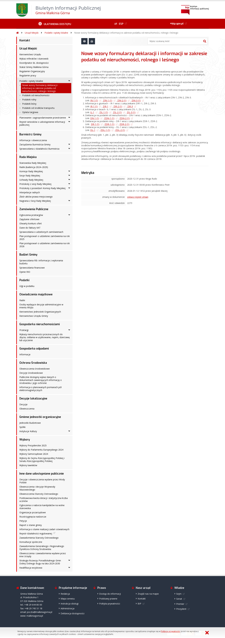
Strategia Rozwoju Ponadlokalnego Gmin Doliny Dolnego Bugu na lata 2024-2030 (40, 562)
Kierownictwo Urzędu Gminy (33, 315)
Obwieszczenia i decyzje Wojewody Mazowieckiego (37, 488)
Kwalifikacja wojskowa (30, 567)
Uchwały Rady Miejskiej (31, 179)
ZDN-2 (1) (125, 118)
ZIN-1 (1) (107, 100)
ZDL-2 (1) (120, 130)
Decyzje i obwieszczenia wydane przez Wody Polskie (42, 481)
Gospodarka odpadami (34, 348)
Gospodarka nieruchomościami (39, 324)
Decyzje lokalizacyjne (33, 398)
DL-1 (92, 130)
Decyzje (23, 404)
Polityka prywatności (109, 603)
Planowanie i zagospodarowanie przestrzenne (42, 117)
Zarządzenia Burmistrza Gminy (34, 144)
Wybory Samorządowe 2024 (33, 453)
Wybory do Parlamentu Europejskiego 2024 (41, 449)
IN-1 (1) (94, 100)
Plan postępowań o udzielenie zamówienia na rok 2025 (44, 238)
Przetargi (23, 330)
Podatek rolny (29, 99)
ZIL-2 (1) (117, 112)
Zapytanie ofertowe (29, 219)
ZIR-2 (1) (117, 106)
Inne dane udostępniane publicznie (41, 473)
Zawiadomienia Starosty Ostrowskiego (39, 537)
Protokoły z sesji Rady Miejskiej (35, 183)
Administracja (67, 608)
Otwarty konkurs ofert (30, 223)
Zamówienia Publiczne (33, 209)
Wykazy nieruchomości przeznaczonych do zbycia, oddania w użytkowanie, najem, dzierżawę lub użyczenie (44, 337)
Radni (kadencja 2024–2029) (33, 167)
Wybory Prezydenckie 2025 (33, 445)
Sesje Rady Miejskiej (29, 175)
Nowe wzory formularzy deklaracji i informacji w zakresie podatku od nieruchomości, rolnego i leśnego (126, 32)
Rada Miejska (28, 157)
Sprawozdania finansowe (32, 267)
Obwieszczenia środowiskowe (34, 368)
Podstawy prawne (108, 598)
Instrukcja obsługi (69, 603)
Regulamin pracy (27, 75)
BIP (139, 603)
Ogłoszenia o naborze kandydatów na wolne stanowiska (42, 507)
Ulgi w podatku (26, 286)
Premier (180, 603)
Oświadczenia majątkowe (35, 294)
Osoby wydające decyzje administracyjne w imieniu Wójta (41, 306)
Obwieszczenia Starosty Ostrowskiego (38, 493)
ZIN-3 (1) (136, 100)
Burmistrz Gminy (30, 134)
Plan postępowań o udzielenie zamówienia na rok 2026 (44, 245)
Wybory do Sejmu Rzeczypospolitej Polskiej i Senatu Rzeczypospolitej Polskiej (42, 460)
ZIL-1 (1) (103, 112)
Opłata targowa (30, 112)
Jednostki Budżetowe (30, 422)
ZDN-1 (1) (109, 118)
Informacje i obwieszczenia (33, 140)
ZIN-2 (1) (121, 100)
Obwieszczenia (26, 408)
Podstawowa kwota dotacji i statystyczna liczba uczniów (43, 500)
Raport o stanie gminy (30, 525)
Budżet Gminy (28, 254)
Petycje (23, 520)
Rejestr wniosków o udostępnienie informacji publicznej (42, 123)
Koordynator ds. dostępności (34, 62)
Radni (22, 300)
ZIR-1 (105, 106)
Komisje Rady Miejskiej (31, 171)
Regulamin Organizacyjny (32, 71)
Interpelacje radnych (29, 192)
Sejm (178, 593)
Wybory (24, 439)
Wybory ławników (28, 465)
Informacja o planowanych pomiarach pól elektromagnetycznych (40, 389)
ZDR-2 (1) (124, 124)
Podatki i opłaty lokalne (56, 32)
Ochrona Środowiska (33, 363)
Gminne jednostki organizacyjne (40, 417)
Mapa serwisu (68, 598)
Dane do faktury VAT (29, 227)
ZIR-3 (130, 106)
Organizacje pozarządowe (32, 512)
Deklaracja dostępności (72, 613)
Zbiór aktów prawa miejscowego (36, 196)
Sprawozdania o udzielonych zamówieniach (41, 231)
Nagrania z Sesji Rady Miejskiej (35, 200)
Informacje (24, 354)
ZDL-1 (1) (105, 130)
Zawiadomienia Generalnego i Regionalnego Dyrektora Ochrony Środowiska (41, 548)
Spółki (22, 427)
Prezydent (181, 608)
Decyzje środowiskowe (31, 372)
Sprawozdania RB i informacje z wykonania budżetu (41, 262)
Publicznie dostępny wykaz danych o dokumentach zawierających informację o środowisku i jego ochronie (40, 380)
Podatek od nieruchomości (35, 95)
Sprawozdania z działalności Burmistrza (39, 148)
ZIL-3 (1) (131, 112)
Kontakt (24, 40)
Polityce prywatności (170, 631)
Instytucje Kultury (28, 431)
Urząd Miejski (31, 32)
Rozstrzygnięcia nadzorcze (32, 516)
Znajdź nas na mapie (148, 593)
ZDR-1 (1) (109, 124)
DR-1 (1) (95, 124)
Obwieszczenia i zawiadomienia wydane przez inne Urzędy (42, 555)
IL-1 (92, 112)
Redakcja (65, 593)
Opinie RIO (24, 271)
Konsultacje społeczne (30, 541)
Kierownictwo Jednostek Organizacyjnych (40, 311)
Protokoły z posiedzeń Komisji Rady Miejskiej (42, 188)
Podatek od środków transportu (38, 107)
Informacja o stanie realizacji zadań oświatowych (44, 529)
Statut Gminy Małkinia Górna (33, 67)
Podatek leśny (29, 103)
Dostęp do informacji (110, 593)
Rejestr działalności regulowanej (35, 533)
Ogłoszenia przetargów (31, 215)
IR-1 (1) (94, 106)
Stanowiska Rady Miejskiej (32, 162)
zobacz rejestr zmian (137, 196)
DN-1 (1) (94, 118)
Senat (179, 598)
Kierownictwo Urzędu (30, 54)
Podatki (24, 280)
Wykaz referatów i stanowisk (33, 58)
